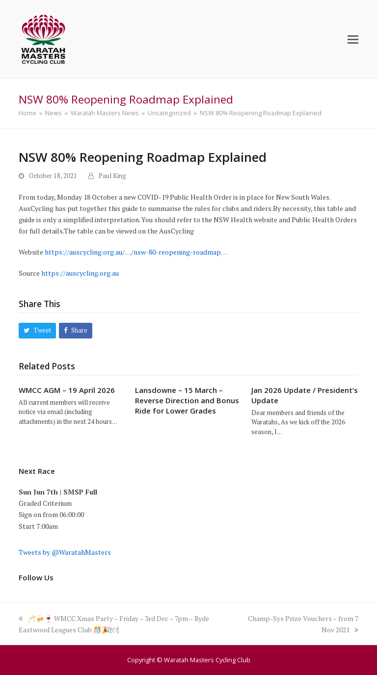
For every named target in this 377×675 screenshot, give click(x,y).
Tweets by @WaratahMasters (65, 552)
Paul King (112, 176)
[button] (353, 39)
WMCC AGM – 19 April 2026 (67, 390)
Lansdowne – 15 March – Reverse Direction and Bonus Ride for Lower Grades (187, 400)
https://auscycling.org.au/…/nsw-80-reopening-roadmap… (136, 252)
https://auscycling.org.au (80, 273)
